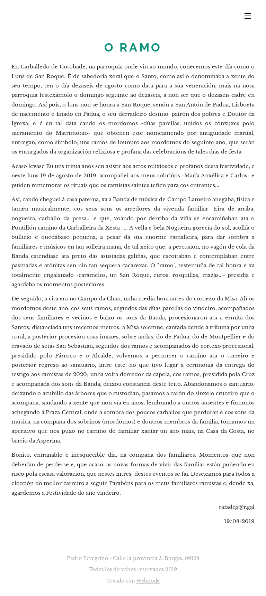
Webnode (148, 581)
